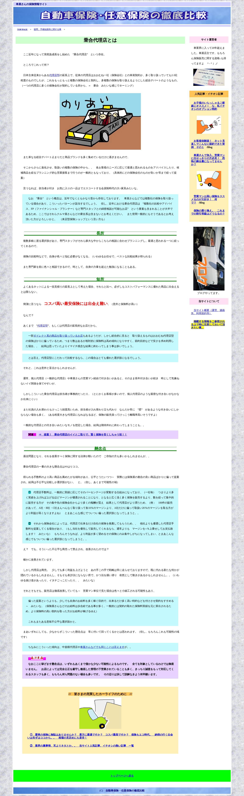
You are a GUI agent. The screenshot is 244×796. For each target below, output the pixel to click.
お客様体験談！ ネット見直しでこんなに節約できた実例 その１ (208, 143)
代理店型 (54, 75)
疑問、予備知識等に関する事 (47, 29)
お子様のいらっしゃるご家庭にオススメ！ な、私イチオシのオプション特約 (208, 105)
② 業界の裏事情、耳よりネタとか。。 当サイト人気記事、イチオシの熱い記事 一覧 (82, 745)
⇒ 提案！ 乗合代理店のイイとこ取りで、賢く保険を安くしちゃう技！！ (83, 434)
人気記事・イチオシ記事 (209, 93)
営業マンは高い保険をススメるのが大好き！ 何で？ (208, 199)
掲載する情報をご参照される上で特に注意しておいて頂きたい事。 (208, 324)
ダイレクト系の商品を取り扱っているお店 (58, 335)
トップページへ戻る (122, 775)
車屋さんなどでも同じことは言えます (102, 647)
